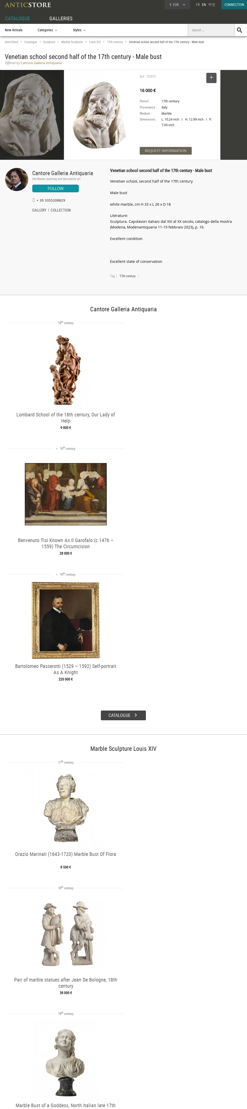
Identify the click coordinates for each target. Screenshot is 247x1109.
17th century (115, 42)
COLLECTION (61, 210)
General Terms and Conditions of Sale (134, 1100)
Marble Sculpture (72, 42)
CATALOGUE (17, 18)
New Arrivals (14, 29)
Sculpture (49, 42)
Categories (62, 1060)
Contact (199, 1067)
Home (198, 1062)
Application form (20, 1071)
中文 (212, 4)
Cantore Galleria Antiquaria (62, 173)
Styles (59, 1066)
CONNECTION (234, 4)
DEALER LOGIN (26, 1063)
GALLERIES (60, 18)
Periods (60, 1072)
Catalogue (30, 42)
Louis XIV (95, 42)
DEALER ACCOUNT (18, 1054)
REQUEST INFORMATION (166, 150)
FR (198, 4)
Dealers (110, 1060)
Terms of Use (98, 1100)
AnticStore (11, 42)
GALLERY (39, 210)
